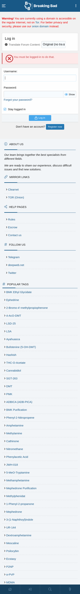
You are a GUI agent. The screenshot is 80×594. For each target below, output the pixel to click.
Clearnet (13, 189)
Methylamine (14, 433)
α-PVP (10, 574)
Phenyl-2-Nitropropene (20, 417)
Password (10, 87)
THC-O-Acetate (15, 362)
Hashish (11, 354)
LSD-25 (11, 323)
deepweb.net (16, 265)
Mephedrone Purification (21, 488)
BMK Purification (16, 409)
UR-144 (11, 527)
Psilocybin (12, 551)
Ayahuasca (13, 339)
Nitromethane (14, 449)
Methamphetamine (17, 480)
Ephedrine (12, 299)
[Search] (50, 589)
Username (10, 71)
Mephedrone (14, 511)
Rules (11, 219)
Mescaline (12, 543)
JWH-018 (12, 464)
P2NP (10, 566)
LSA (9, 331)
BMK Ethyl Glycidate (19, 292)
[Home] (10, 589)
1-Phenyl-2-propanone (20, 503)
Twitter (12, 272)
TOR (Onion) (16, 197)
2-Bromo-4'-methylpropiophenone (27, 307)
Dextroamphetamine (18, 535)
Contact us (15, 235)
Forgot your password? (18, 99)
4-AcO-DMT (13, 315)
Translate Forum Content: (24, 44)
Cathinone (12, 441)
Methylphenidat (15, 496)
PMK (9, 394)
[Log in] (30, 589)
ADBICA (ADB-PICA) (19, 401)
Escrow (12, 227)
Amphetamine (15, 425)
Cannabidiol (13, 370)
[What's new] (70, 589)
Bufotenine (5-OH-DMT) (21, 347)
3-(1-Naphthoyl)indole (19, 519)
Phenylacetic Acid (17, 456)
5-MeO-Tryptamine (18, 472)
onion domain (40, 26)
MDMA (10, 582)
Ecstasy (11, 558)
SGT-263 (11, 378)
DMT (9, 386)
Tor (37, 22)
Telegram (14, 257)
